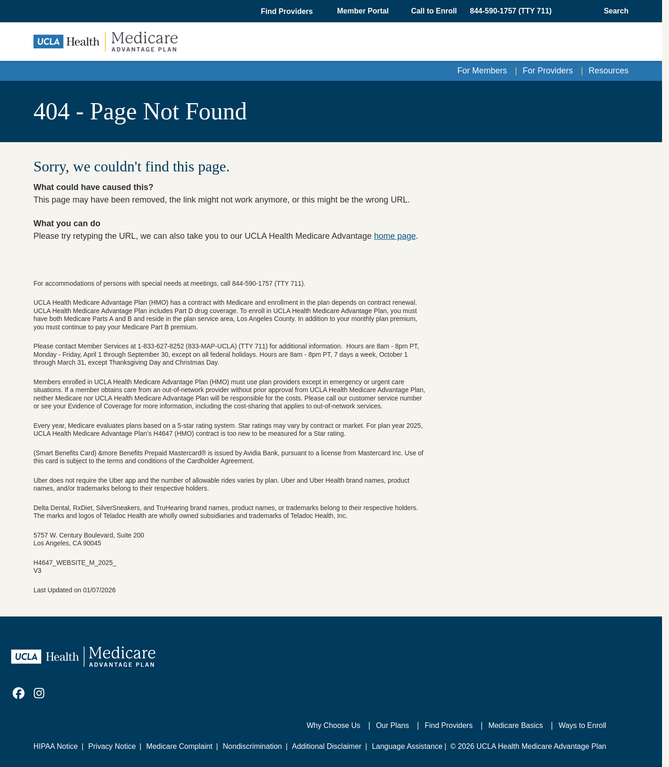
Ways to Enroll (582, 725)
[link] (18, 693)
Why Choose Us (333, 725)
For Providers (548, 70)
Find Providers (449, 725)
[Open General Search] (613, 11)
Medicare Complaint (179, 746)
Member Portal (363, 11)
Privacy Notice (112, 746)
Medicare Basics (515, 725)
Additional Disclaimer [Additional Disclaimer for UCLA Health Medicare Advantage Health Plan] (326, 746)
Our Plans (392, 725)
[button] (288, 11)
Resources (609, 70)
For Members (482, 70)
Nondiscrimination (252, 746)
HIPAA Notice (55, 746)
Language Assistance (407, 746)
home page (395, 236)
